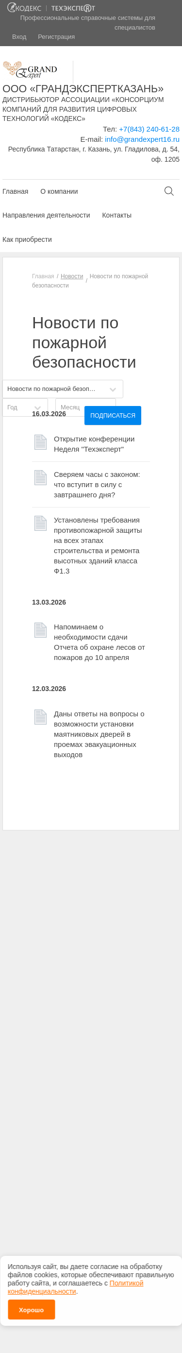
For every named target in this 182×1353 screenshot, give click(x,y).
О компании (59, 191)
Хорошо (31, 1310)
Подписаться (112, 415)
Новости (72, 276)
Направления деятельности (46, 215)
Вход (19, 36)
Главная (15, 191)
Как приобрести (27, 239)
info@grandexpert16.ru (142, 139)
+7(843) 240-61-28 (149, 129)
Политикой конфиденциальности (75, 1287)
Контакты (116, 215)
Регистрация (56, 36)
